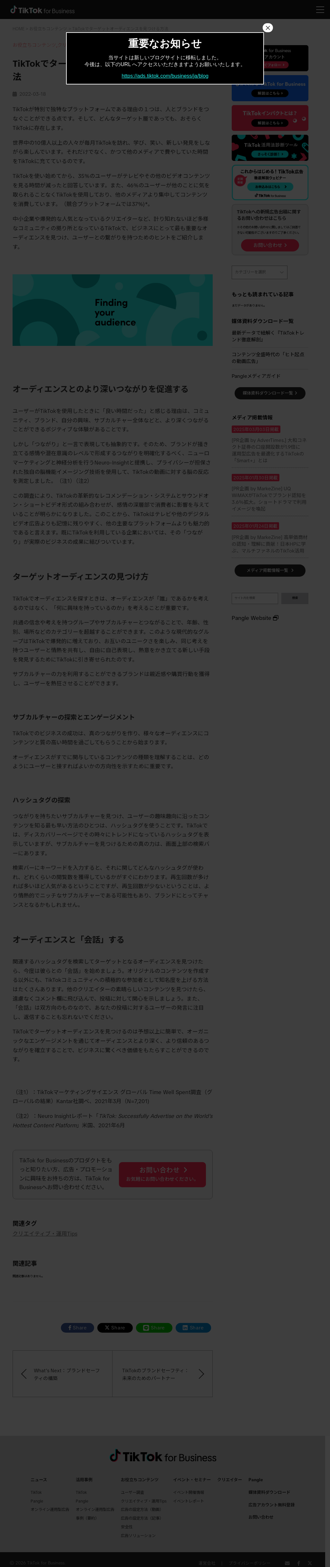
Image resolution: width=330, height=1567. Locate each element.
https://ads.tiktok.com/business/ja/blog (164, 76)
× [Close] (268, 27)
